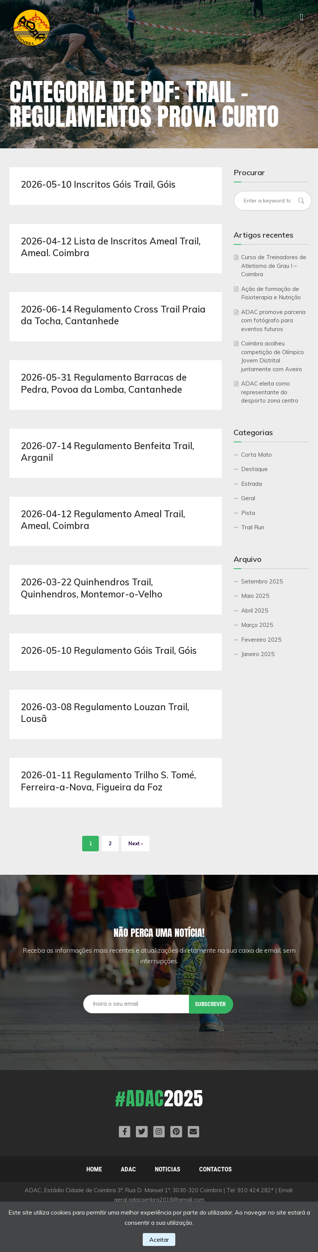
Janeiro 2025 (257, 654)
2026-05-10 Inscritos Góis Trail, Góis (98, 184)
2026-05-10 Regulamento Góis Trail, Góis (109, 650)
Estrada (251, 483)
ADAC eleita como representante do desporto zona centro (269, 392)
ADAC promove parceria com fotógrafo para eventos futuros (273, 320)
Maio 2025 (255, 595)
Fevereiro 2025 (261, 639)
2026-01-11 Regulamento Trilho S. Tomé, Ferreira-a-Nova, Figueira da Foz (108, 780)
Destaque (254, 469)
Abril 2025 (254, 610)
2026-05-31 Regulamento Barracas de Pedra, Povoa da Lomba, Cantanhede (104, 383)
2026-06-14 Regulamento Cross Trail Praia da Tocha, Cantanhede (113, 315)
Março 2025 (257, 624)
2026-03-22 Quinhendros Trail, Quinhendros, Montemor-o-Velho (91, 587)
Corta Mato (256, 454)
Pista (248, 512)
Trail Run (252, 527)
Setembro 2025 (262, 581)
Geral (248, 498)
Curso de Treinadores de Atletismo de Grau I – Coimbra (273, 266)
